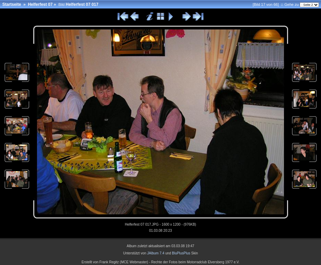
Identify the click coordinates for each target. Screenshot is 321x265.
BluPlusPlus (181, 253)
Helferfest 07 (40, 4)
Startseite (11, 4)
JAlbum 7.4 (155, 253)
